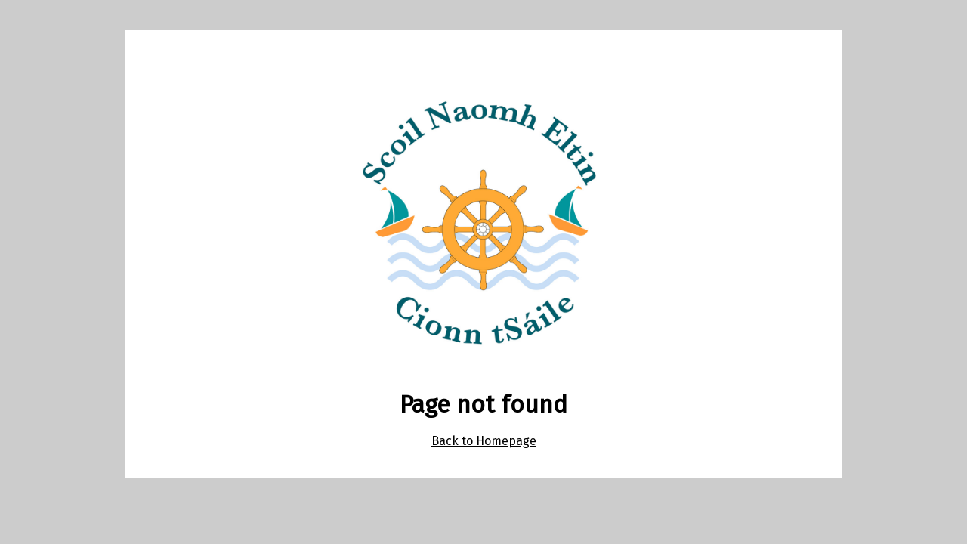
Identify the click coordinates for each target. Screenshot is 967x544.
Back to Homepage (483, 441)
